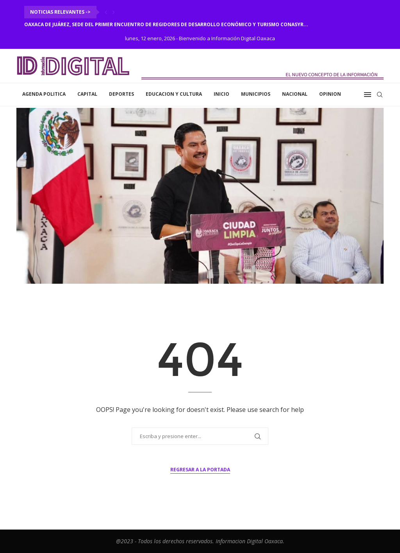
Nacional (294, 94)
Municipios (255, 94)
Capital (87, 94)
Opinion (330, 94)
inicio (221, 94)
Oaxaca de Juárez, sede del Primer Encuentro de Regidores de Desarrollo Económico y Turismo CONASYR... (166, 24)
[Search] (380, 94)
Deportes (121, 94)
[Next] (114, 12)
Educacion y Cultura (174, 94)
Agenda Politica (44, 94)
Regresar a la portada (200, 469)
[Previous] (106, 12)
